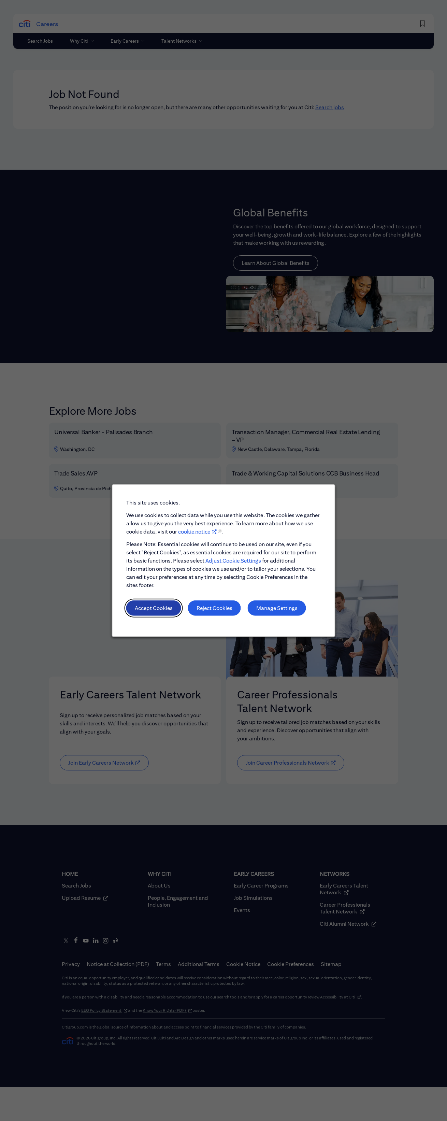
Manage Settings (274, 612)
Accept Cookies (157, 612)
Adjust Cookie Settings (232, 567)
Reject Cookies (215, 612)
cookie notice (195, 539)
